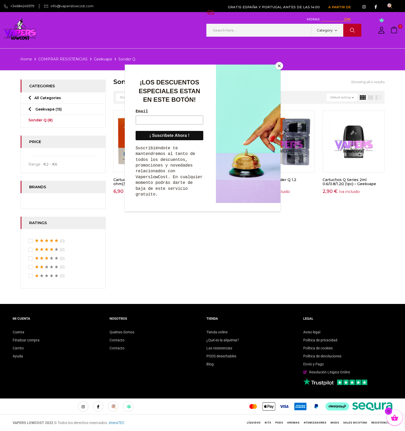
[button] (395, 30)
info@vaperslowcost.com (72, 6)
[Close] (279, 66)
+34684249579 (22, 6)
